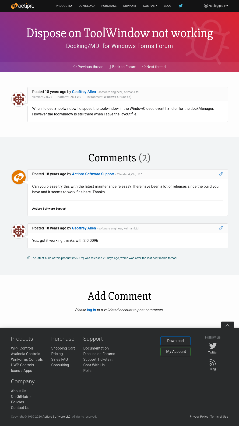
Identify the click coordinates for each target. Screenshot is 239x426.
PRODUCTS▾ (64, 5)
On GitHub (21, 396)
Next (154, 67)
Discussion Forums (99, 354)
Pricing (57, 354)
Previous (88, 67)
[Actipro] (22, 5)
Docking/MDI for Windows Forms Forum (119, 45)
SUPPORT (129, 5)
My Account (176, 351)
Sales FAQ (59, 359)
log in (91, 310)
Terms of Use (219, 416)
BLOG (167, 5)
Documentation (96, 348)
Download (175, 341)
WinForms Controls (27, 359)
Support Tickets (98, 359)
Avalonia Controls (25, 354)
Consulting (60, 365)
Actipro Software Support (93, 174)
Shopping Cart (63, 348)
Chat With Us (94, 365)
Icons (15, 370)
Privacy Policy (199, 416)
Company (23, 381)
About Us (18, 391)
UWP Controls (22, 365)
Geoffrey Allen (84, 92)
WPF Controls (22, 348)
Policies (17, 402)
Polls (87, 370)
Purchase (62, 339)
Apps (28, 370)
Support (93, 339)
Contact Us (20, 407)
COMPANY (150, 5)
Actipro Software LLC (56, 416)
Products (22, 339)
